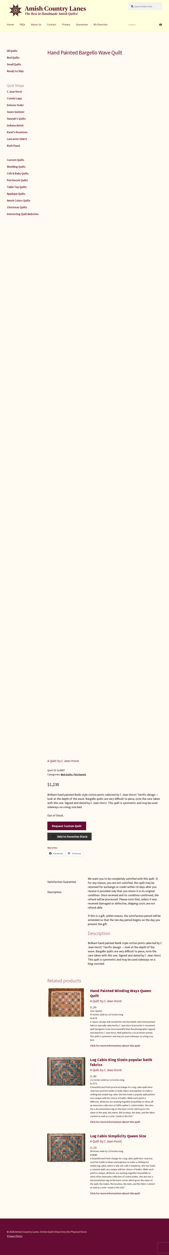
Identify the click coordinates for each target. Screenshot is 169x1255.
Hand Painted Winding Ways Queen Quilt (120, 993)
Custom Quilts (15, 160)
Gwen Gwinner (15, 112)
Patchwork (80, 774)
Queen (98, 1010)
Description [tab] (54, 892)
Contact (51, 24)
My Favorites (101, 24)
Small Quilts (14, 64)
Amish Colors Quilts (18, 200)
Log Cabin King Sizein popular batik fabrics (121, 1062)
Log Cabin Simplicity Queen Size (118, 1135)
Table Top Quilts (17, 187)
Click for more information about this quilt (115, 1045)
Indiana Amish (15, 125)
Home (10, 24)
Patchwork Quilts (17, 180)
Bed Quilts (66, 774)
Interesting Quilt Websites (23, 214)
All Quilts (12, 51)
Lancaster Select (17, 139)
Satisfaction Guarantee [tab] (61, 882)
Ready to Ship (15, 71)
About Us (36, 24)
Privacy (66, 24)
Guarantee (82, 24)
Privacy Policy (14, 1236)
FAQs (22, 24)
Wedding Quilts (16, 167)
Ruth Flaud (13, 146)
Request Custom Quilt (67, 826)
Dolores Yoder (15, 105)
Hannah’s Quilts (16, 118)
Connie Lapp (14, 98)
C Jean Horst (14, 91)
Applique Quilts (16, 194)
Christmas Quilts (17, 207)
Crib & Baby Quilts (18, 173)
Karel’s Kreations (17, 132)
